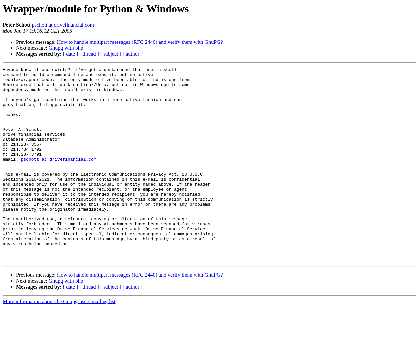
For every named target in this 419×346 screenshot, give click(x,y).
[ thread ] (89, 54)
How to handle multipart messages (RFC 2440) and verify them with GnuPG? (140, 42)
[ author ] (133, 54)
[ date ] (70, 54)
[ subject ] (110, 54)
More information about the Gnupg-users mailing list (59, 340)
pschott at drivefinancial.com (63, 25)
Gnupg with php (66, 48)
